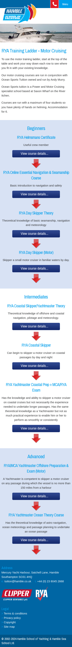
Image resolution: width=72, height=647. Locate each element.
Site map (9, 626)
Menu (65, 4)
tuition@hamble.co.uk (18, 581)
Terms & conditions (15, 613)
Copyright (10, 622)
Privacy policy (12, 617)
